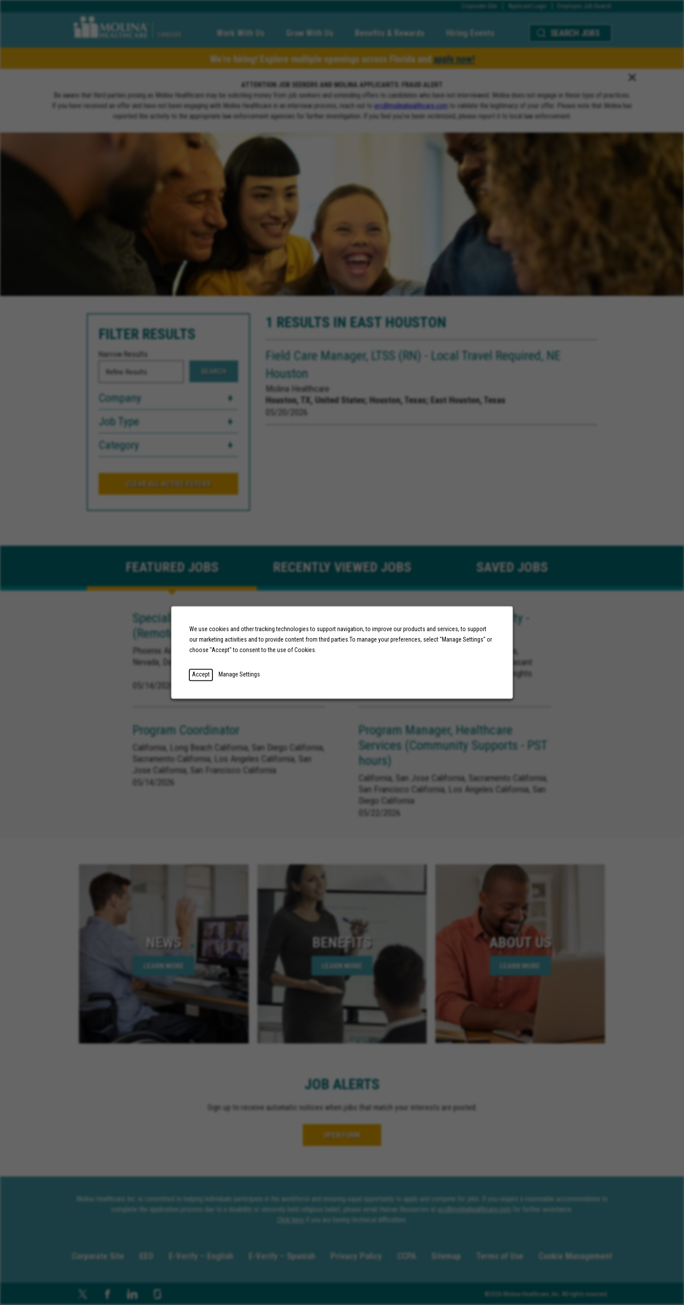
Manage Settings (239, 674)
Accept (201, 674)
